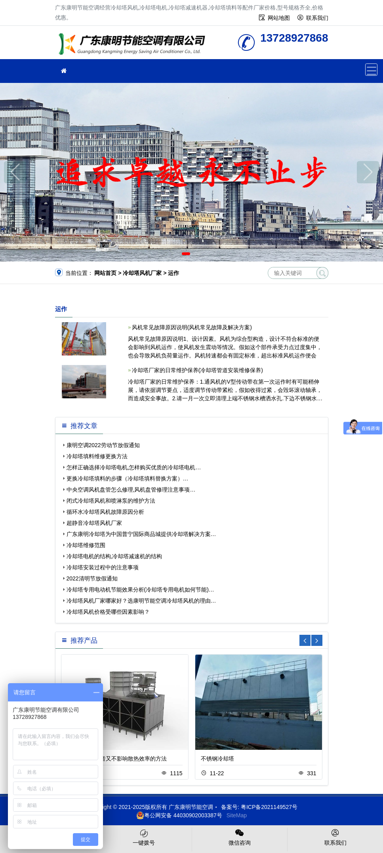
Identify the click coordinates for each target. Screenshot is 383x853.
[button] (186, 253)
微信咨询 (240, 837)
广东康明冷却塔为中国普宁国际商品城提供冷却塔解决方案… (141, 534)
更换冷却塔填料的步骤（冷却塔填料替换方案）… (128, 478)
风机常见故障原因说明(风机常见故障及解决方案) (192, 327)
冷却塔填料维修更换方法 (97, 456)
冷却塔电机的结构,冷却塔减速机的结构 (114, 556)
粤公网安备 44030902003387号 (179, 815)
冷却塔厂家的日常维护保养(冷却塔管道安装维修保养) (197, 370)
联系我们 (317, 18)
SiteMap (237, 815)
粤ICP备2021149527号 (269, 807)
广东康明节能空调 (134, 45)
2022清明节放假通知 (92, 578)
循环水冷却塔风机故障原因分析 (105, 512)
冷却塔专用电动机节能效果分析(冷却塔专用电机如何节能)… (140, 589)
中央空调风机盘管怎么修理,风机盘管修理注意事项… (131, 489)
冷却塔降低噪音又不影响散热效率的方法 (117, 758)
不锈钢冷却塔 (217, 758)
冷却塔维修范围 (86, 545)
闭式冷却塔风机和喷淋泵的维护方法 (111, 501)
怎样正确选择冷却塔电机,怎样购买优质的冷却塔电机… (134, 467)
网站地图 (279, 18)
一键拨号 (144, 837)
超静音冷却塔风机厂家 (94, 523)
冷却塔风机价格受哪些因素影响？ (108, 612)
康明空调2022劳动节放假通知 (103, 445)
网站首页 (105, 273)
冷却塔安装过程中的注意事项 (103, 567)
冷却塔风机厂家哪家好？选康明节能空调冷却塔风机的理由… (141, 600)
